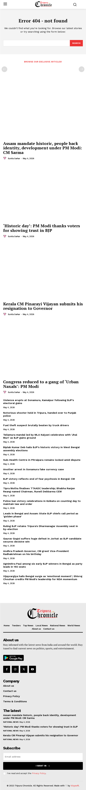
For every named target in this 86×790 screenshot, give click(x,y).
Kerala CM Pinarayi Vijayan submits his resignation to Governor (43, 306)
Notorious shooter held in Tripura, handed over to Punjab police (39, 414)
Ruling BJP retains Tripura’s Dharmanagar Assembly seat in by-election (40, 528)
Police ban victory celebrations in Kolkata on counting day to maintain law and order (42, 502)
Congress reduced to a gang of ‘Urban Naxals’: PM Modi (41, 384)
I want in (43, 765)
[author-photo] (5, 158)
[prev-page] (4, 69)
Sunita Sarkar (14, 158)
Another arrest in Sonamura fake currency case (33, 469)
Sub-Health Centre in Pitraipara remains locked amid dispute (41, 459)
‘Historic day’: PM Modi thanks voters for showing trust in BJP (41, 228)
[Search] (76, 43)
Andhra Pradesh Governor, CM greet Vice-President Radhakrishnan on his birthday (36, 553)
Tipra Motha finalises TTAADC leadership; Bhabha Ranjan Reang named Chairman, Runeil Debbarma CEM (39, 490)
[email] (43, 756)
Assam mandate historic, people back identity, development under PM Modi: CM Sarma (42, 148)
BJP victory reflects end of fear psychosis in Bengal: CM (39, 478)
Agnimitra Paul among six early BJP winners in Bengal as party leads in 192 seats (42, 565)
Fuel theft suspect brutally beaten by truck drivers (36, 425)
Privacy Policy (39, 773)
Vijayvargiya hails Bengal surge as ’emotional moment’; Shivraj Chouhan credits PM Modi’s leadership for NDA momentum (42, 578)
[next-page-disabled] (81, 69)
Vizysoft (75, 785)
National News (11, 722)
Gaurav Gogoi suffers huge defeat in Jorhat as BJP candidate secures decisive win (42, 540)
